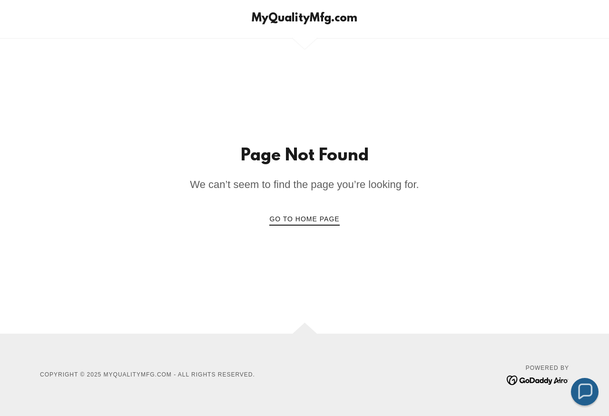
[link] (304, 19)
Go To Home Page (304, 219)
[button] (585, 392)
